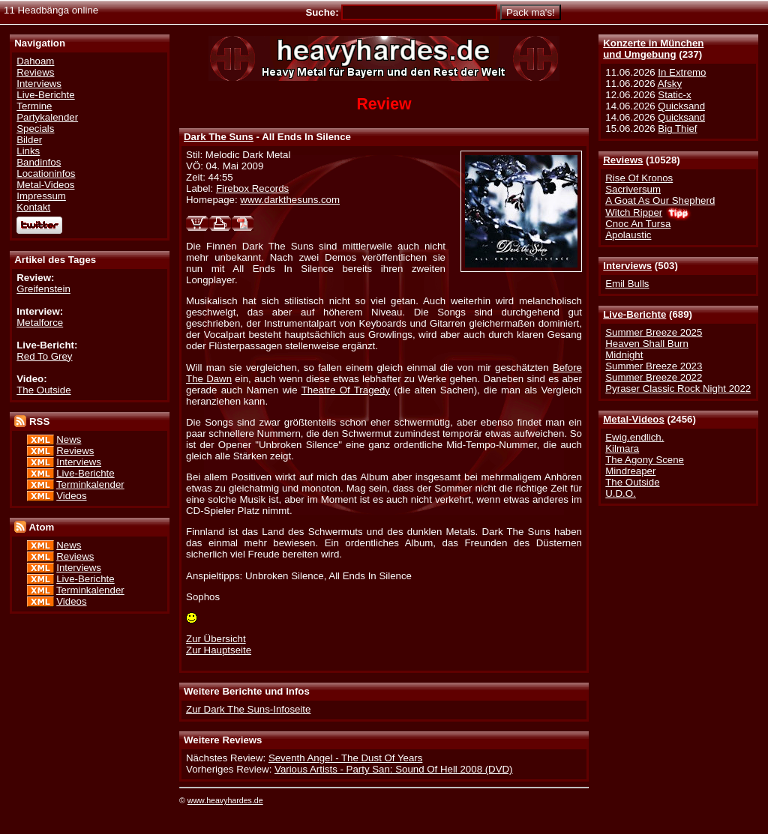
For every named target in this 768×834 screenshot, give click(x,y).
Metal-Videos (633, 419)
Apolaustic (628, 235)
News (68, 439)
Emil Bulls (627, 283)
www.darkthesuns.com (290, 199)
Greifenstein (43, 288)
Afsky (670, 83)
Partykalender (47, 117)
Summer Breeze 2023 (653, 366)
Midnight (624, 354)
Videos (71, 495)
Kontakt (33, 207)
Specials (35, 128)
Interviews (627, 265)
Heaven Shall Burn (646, 343)
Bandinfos (38, 162)
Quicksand (681, 106)
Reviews (623, 160)
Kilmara (622, 448)
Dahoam (35, 61)
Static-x (674, 94)
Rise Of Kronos (639, 178)
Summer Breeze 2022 (653, 377)
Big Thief (677, 128)
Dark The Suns (219, 136)
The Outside (632, 482)
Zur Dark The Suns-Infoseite (248, 709)
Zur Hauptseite (218, 650)
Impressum (41, 196)
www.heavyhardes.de (225, 800)
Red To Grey (44, 356)
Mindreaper (630, 471)
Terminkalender (90, 484)
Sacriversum (633, 189)
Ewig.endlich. (634, 437)
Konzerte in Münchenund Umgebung (653, 48)
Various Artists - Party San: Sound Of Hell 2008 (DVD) (393, 769)
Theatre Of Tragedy (346, 390)
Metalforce (39, 322)
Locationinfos (45, 173)
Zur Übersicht (216, 638)
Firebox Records (252, 188)
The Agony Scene (644, 459)
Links (28, 151)
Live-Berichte (634, 314)
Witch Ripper (633, 212)
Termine (34, 106)
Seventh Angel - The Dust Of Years (345, 758)
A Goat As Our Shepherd (660, 200)
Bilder (29, 139)
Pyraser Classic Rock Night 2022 (678, 388)
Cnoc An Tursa (637, 223)
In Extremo (682, 72)
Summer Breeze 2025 (653, 332)
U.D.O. (620, 493)
